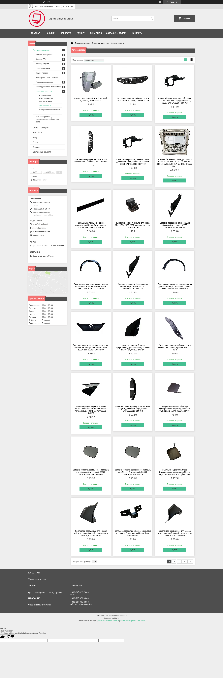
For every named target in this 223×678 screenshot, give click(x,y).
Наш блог (37, 132)
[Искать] (151, 18)
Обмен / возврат (41, 127)
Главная (35, 33)
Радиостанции (42, 73)
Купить (91, 115)
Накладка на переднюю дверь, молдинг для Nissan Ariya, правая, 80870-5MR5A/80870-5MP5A (91, 225)
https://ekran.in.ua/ (40, 224)
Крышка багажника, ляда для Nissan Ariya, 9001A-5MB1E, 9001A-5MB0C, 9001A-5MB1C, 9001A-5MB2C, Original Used (174, 162)
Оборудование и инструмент (48, 87)
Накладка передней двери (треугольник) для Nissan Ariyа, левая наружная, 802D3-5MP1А (132, 347)
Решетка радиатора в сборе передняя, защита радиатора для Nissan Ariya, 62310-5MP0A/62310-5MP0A (91, 347)
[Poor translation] (10, 636)
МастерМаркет (42, 64)
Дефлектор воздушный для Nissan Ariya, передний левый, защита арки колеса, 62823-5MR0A (91, 533)
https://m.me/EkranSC (42, 232)
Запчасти (66, 33)
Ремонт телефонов (44, 54)
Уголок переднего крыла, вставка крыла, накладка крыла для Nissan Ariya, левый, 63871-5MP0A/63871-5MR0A (91, 409)
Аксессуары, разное (44, 82)
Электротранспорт (100, 43)
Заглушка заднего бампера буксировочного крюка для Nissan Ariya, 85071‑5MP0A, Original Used (175, 472)
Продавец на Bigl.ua (111, 618)
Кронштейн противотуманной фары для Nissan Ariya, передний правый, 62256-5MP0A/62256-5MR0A (132, 161)
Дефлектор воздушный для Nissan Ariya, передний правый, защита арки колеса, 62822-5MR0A (174, 533)
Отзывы (36, 147)
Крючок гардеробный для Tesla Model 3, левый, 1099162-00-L (91, 99)
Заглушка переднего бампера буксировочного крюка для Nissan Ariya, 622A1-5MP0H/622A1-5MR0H (175, 408)
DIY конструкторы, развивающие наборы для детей (47, 119)
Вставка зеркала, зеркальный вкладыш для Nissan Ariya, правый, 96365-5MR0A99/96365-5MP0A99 (91, 472)
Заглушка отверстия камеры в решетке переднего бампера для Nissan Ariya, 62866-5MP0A (133, 533)
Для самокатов (45, 102)
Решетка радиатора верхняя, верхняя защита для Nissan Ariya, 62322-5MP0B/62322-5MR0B (132, 408)
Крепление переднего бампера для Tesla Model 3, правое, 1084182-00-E (91, 160)
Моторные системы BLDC (50, 109)
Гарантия (95, 33)
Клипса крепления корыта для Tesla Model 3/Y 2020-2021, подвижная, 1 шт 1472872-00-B (132, 225)
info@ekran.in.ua (39, 228)
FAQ (35, 137)
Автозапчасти (45, 106)
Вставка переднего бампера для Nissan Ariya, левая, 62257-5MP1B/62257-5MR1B (133, 286)
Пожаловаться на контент (108, 621)
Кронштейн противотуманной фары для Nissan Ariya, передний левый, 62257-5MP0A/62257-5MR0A (174, 100)
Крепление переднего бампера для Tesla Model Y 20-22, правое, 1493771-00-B (174, 347)
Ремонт (80, 33)
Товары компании (41, 50)
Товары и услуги (82, 43)
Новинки (50, 33)
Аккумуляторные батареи (47, 77)
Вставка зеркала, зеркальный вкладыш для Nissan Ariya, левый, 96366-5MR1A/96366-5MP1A (133, 472)
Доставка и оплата (116, 33)
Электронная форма (37, 579)
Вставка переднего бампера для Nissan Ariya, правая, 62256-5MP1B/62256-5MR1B (175, 225)
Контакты (137, 33)
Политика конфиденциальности (132, 621)
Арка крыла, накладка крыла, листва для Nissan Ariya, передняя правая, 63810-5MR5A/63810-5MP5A (175, 286)
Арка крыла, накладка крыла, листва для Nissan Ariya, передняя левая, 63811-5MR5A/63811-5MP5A (91, 286)
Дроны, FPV (41, 59)
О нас (35, 142)
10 (185, 561)
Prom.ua (123, 616)
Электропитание (43, 68)
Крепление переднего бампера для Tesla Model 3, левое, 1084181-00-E (132, 99)
